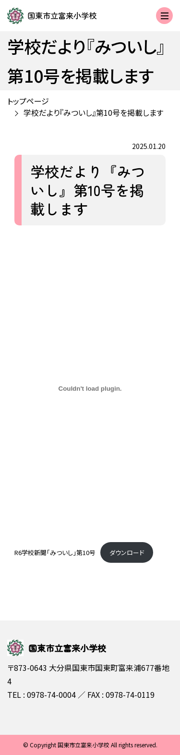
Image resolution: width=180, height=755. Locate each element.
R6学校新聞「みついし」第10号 (55, 552)
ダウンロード (126, 552)
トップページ (28, 101)
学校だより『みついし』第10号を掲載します (93, 112)
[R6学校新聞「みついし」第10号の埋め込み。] (90, 389)
